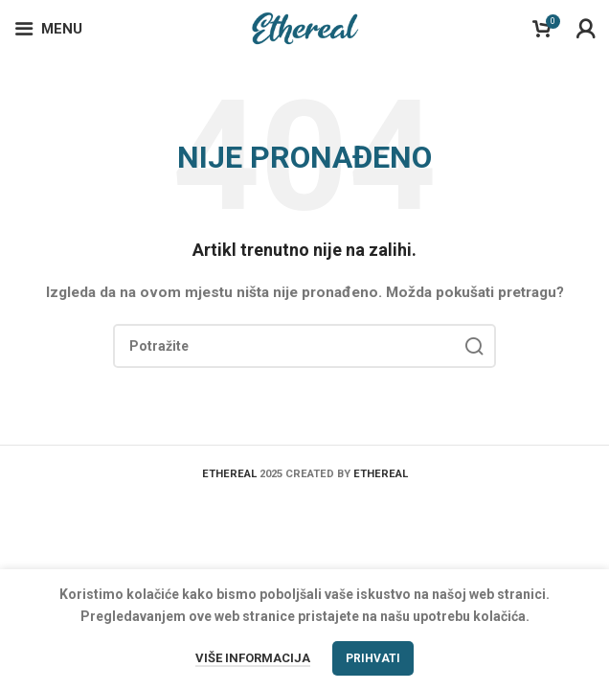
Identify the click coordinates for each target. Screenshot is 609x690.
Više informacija (252, 658)
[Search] (304, 346)
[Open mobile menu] (48, 29)
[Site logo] (304, 27)
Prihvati (373, 658)
